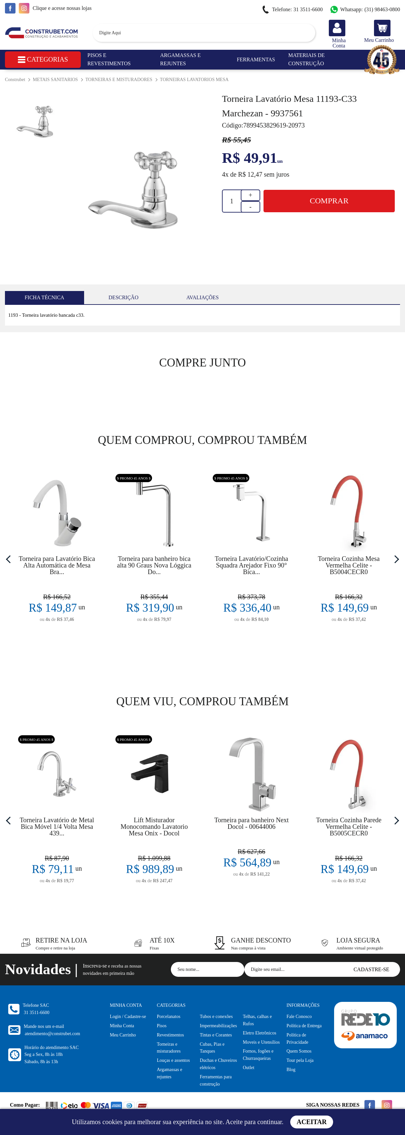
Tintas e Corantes (216, 1035)
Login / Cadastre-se (128, 1016)
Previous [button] (10, 559)
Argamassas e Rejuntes (180, 59)
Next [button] (395, 559)
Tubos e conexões (216, 1016)
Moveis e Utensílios (261, 1042)
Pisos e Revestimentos (109, 59)
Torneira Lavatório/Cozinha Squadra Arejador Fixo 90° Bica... (251, 565)
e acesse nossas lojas (62, 8)
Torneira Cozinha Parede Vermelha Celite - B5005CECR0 (349, 826)
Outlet (248, 1067)
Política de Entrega (304, 1025)
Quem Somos (299, 1051)
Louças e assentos (173, 1060)
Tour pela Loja (300, 1060)
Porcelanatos (168, 1016)
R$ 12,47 (250, 174)
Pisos (162, 1025)
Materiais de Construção (306, 59)
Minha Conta (122, 1025)
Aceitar (312, 1121)
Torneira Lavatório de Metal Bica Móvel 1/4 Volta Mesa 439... (57, 826)
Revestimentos (170, 1035)
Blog (291, 1069)
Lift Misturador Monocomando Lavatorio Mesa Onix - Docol (154, 826)
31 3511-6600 (292, 9)
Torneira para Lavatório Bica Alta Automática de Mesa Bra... (57, 565)
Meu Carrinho (123, 1035)
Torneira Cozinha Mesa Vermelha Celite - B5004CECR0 (349, 565)
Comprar (329, 200)
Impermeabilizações (218, 1025)
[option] (135, 192)
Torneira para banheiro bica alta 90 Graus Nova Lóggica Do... (154, 565)
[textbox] (204, 33)
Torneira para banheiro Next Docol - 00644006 (251, 823)
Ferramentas (256, 59)
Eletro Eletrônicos (259, 1033)
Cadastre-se (371, 969)
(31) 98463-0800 (364, 9)
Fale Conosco (299, 1016)
